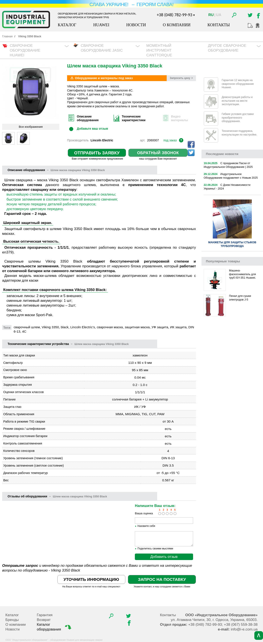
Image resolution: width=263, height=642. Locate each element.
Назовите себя (145, 526)
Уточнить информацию (91, 579)
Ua (218, 15)
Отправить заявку (96, 152)
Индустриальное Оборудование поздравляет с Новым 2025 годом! (231, 178)
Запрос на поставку (162, 579)
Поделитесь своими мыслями (154, 549)
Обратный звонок (158, 153)
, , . (214, 620)
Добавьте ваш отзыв (92, 128)
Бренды (12, 620)
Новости (136, 25)
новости (222, 154)
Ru (211, 15)
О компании (176, 25)
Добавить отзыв (163, 557)
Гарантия (45, 615)
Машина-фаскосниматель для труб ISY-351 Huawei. (242, 274)
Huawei (101, 25)
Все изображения (31, 126)
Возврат (44, 620)
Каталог (67, 25)
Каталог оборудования (55, 626)
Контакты (218, 25)
